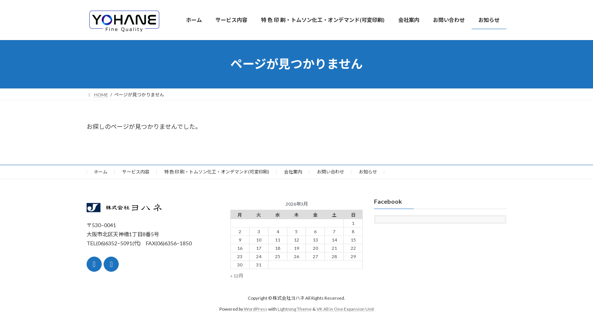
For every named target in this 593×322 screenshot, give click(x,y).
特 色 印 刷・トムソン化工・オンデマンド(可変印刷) (216, 172)
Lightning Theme (295, 309)
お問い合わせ (330, 172)
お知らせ (368, 172)
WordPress (255, 309)
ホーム (100, 172)
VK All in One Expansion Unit (345, 309)
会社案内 (293, 172)
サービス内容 (135, 172)
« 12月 (236, 276)
